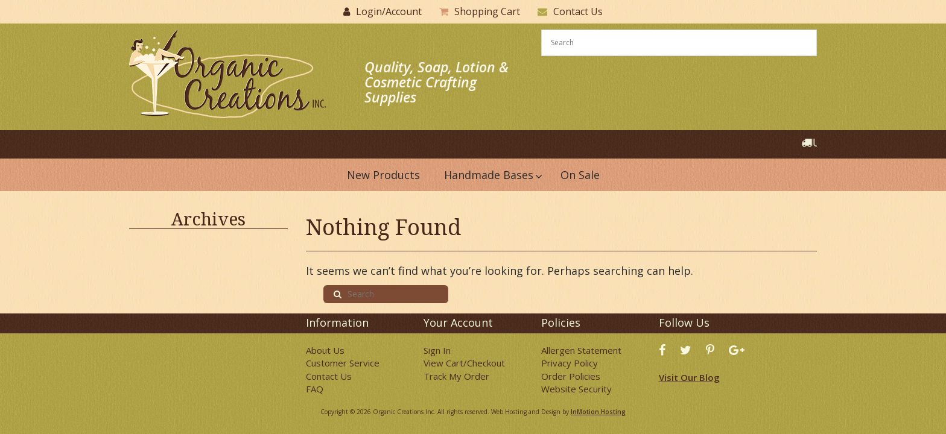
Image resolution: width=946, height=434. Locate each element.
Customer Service (342, 363)
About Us (325, 350)
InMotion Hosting (598, 411)
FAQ (314, 389)
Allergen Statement (581, 350)
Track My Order (456, 376)
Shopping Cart (487, 11)
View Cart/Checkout (464, 363)
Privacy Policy (569, 363)
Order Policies (570, 376)
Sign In (437, 350)
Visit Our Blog (689, 377)
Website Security (576, 389)
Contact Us (578, 11)
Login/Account (389, 11)
